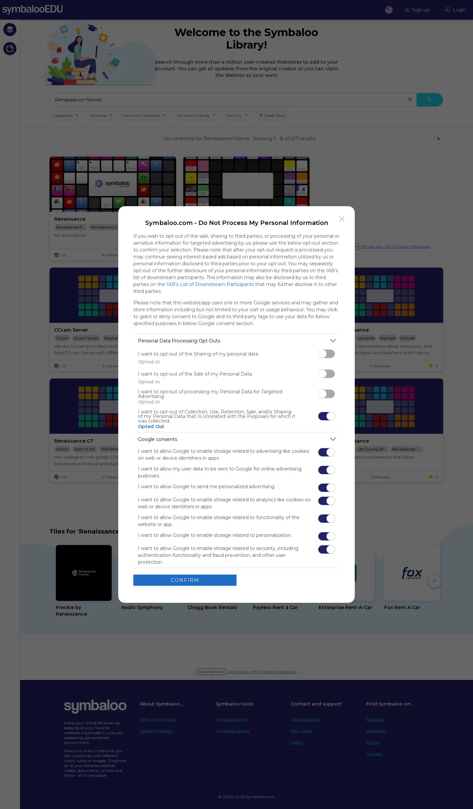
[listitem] (236, 340)
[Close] (342, 219)
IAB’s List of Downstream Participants (210, 284)
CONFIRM (185, 580)
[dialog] (236, 404)
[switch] (326, 353)
